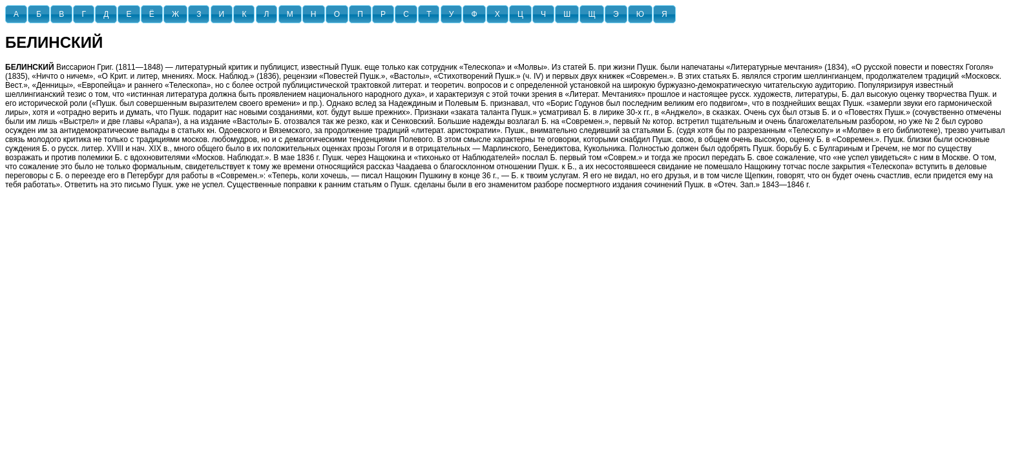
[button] (16, 14)
